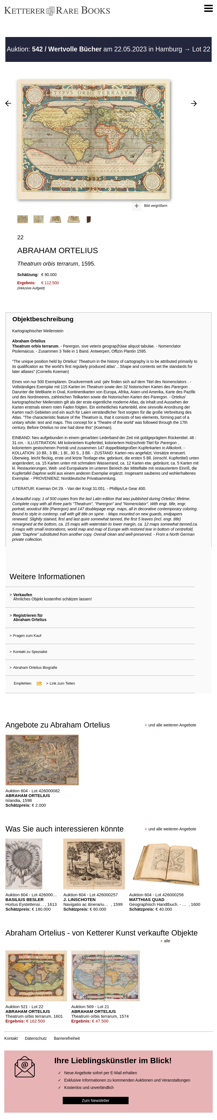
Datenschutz (36, 1038)
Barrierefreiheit (67, 1038)
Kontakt (11, 1038)
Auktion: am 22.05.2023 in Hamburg (95, 49)
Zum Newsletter (95, 1100)
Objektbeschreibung (42, 319)
